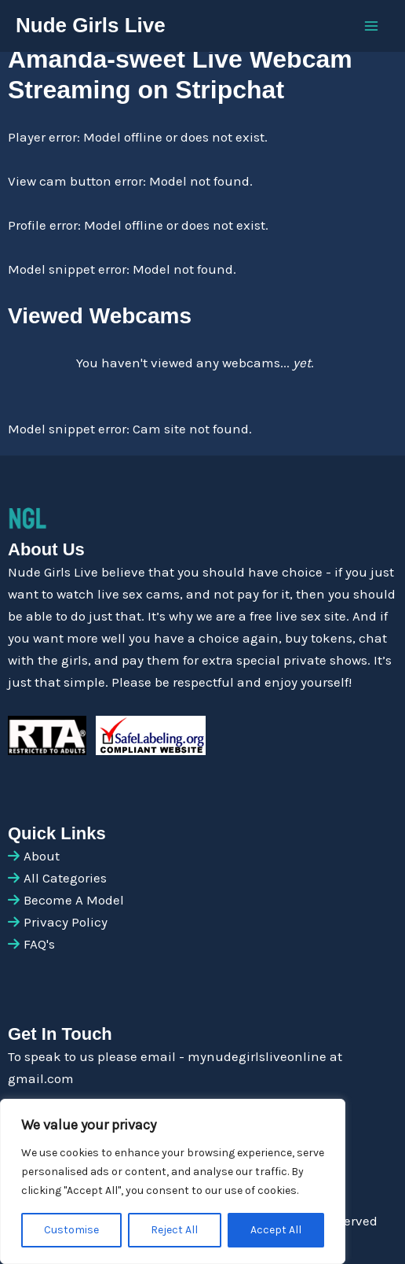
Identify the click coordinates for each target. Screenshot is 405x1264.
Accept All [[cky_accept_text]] (275, 1229)
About (42, 856)
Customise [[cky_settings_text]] (71, 1229)
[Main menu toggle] (372, 26)
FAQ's (39, 944)
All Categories (65, 878)
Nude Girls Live (91, 25)
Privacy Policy (66, 922)
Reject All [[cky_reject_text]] (174, 1229)
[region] (172, 1181)
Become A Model (74, 900)
